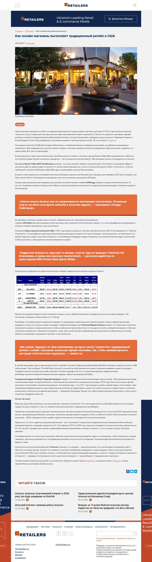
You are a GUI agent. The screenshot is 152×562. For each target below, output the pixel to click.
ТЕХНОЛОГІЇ (57, 526)
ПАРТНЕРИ (45, 526)
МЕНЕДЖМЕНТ (31, 526)
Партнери (29, 31)
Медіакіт (19, 555)
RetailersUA (130, 545)
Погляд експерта (118, 526)
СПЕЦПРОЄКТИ (102, 526)
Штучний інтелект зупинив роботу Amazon (39, 505)
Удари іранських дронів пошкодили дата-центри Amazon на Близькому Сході (105, 495)
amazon (19, 125)
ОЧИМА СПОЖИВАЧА (84, 526)
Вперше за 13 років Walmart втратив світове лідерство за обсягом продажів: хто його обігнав (106, 506)
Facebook (91, 461)
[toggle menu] (134, 5)
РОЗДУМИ (69, 526)
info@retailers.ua (63, 544)
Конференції (20, 558)
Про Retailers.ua (22, 549)
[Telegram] (70, 533)
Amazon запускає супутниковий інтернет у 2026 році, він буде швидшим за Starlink (42, 495)
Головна (19, 31)
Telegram (117, 461)
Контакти (19, 552)
